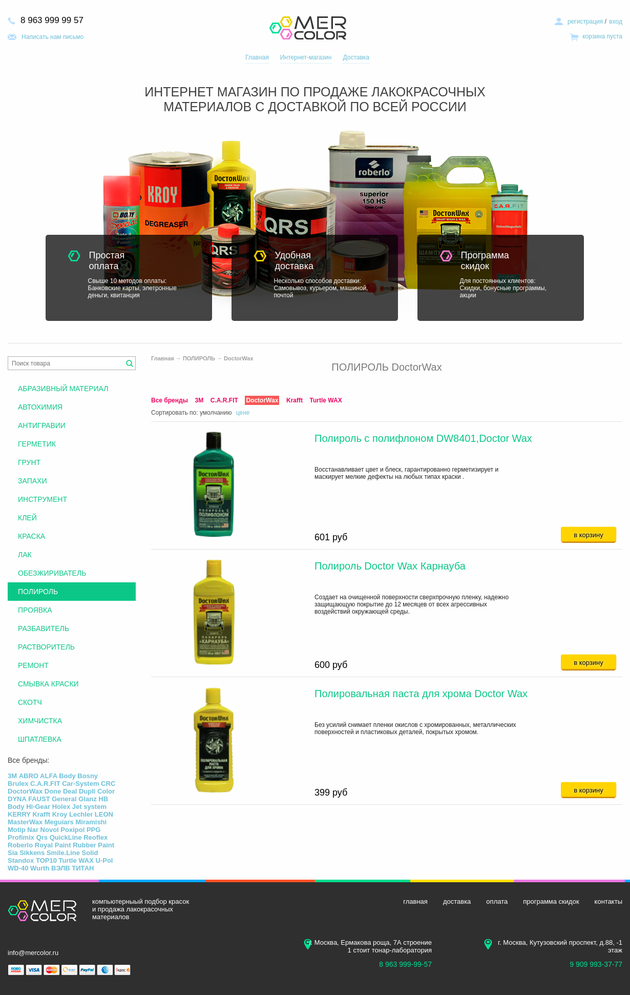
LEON (104, 814)
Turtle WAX (326, 400)
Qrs (42, 837)
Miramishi (91, 822)
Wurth (39, 868)
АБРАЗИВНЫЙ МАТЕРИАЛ (63, 388)
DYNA (17, 799)
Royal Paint (53, 845)
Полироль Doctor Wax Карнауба (390, 566)
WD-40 (18, 868)
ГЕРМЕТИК (37, 444)
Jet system (89, 806)
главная (415, 901)
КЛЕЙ (27, 518)
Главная (257, 57)
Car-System (80, 783)
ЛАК (25, 555)
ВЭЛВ (60, 868)
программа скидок (551, 901)
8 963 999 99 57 (51, 20)
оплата (497, 901)
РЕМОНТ (33, 665)
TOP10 (46, 860)
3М (199, 400)
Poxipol (72, 830)
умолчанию (216, 412)
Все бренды (169, 400)
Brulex (18, 783)
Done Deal (61, 791)
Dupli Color (97, 791)
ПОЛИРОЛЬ (199, 358)
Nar (32, 830)
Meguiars (59, 822)
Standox (21, 860)
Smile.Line (63, 853)
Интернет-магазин (306, 57)
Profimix (21, 837)
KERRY (19, 814)
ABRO (28, 776)
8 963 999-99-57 (405, 964)
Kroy (60, 814)
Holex (61, 806)
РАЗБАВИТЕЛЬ (43, 628)
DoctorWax (239, 358)
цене (243, 412)
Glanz (87, 799)
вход (615, 21)
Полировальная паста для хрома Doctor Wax (421, 693)
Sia (13, 853)
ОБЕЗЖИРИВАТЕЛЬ (52, 573)
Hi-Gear (38, 806)
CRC (108, 783)
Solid (90, 853)
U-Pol (104, 860)
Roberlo (20, 845)
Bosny (87, 776)
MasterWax (25, 822)
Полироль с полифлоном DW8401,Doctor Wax (423, 438)
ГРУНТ (29, 462)
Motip (17, 830)
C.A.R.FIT (224, 400)
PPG (93, 830)
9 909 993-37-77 (596, 964)
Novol (49, 830)
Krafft (294, 400)
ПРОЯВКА (35, 610)
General (64, 799)
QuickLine (66, 837)
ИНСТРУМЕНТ (42, 499)
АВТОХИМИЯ (40, 407)
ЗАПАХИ (32, 481)
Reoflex (95, 837)
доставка (457, 901)
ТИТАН (83, 868)
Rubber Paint (93, 845)
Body (67, 776)
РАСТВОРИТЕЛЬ (46, 647)
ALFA (48, 776)
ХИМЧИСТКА (40, 721)
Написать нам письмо (52, 36)
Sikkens (32, 853)
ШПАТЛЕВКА (39, 739)
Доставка (356, 57)
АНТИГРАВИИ (42, 425)
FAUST (39, 799)
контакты (608, 901)
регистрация (585, 21)
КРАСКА (31, 536)
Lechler (81, 814)
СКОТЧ (30, 702)
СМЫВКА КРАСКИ (48, 684)
